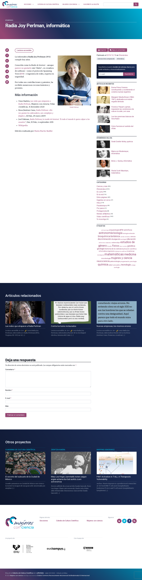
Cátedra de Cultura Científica (67, 521)
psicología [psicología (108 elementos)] (133, 261)
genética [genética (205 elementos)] (131, 246)
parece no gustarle (23, 68)
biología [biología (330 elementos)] (117, 233)
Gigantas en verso (103, 200)
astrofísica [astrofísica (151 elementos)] (128, 230)
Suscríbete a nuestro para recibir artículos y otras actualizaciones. (116, 68)
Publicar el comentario (16, 415)
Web (6, 406)
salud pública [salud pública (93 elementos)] (117, 265)
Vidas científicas (103, 216)
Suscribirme (129, 74)
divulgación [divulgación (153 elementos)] (115, 239)
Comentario (10, 369)
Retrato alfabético (103, 214)
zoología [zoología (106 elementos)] (116, 267)
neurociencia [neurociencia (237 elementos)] (103, 261)
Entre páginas (102, 197)
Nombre (8, 390)
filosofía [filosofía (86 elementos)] (109, 246)
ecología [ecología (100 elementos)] (123, 239)
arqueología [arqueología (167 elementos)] (114, 230)
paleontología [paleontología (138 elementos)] (115, 261)
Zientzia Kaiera (58, 450)
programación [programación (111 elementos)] (124, 261)
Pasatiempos (102, 205)
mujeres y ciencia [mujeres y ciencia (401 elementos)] (121, 258)
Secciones (44, 521)
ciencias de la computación (106, 59)
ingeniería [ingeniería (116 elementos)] (111, 251)
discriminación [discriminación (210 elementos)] (104, 239)
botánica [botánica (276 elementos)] (115, 236)
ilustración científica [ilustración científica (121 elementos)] (129, 249)
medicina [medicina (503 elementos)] (130, 254)
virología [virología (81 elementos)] (133, 265)
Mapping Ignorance (106, 450)
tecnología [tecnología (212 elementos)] (126, 264)
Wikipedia (23, 125)
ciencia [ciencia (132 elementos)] (132, 237)
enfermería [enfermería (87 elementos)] (102, 242)
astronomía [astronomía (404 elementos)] (106, 233)
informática (120, 59)
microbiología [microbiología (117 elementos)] (105, 258)
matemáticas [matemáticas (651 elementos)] (114, 254)
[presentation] (117, 90)
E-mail (8, 398)
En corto (100, 192)
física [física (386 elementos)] (115, 245)
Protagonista (101, 211)
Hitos (99, 203)
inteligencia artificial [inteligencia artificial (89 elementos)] (121, 251)
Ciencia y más (102, 186)
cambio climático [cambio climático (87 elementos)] (125, 236)
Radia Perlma (74, 107)
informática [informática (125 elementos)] (103, 251)
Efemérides (9, 20)
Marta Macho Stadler (43, 131)
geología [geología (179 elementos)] (100, 249)
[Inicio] (10, 4)
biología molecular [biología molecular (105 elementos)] (129, 233)
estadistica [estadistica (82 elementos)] (108, 242)
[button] (7, 50)
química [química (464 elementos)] (103, 264)
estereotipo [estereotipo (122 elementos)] (116, 243)
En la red (100, 194)
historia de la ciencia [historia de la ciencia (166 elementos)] (113, 249)
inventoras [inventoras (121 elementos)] (130, 251)
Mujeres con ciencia (94, 521)
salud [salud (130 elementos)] (110, 265)
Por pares (100, 208)
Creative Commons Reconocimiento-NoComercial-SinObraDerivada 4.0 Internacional (63, 575)
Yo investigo (101, 219)
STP (21, 74)
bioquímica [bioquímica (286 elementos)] (104, 236)
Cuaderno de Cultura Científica (20, 450)
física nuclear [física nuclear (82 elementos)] (123, 246)
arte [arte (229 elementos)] (121, 229)
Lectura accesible (24, 50)
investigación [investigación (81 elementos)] (100, 255)
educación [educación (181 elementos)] (131, 239)
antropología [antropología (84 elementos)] (105, 230)
